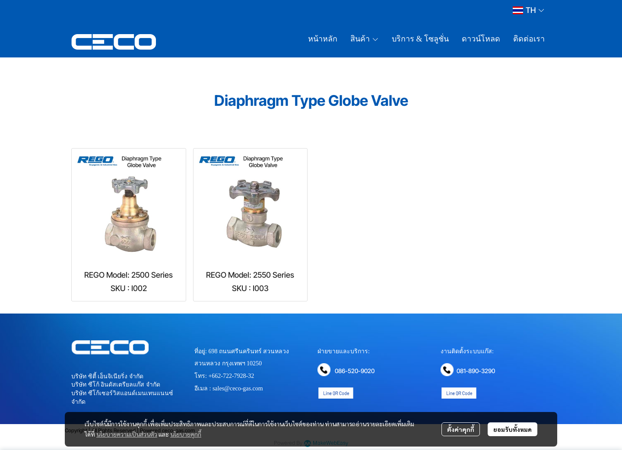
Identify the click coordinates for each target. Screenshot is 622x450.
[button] (528, 10)
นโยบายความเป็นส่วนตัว (126, 434)
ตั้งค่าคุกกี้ (460, 429)
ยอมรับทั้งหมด (512, 429)
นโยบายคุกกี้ (185, 434)
